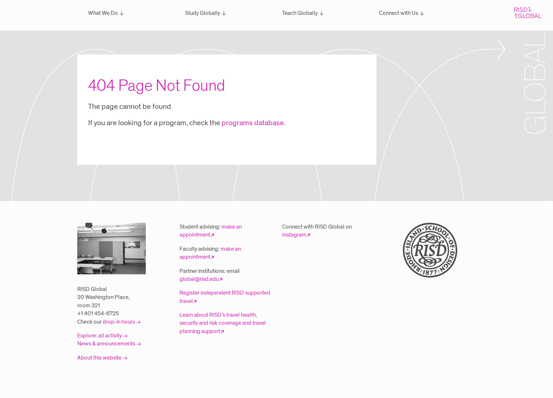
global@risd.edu (199, 279)
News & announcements (106, 343)
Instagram (294, 234)
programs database (253, 123)
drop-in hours (119, 321)
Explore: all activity (99, 335)
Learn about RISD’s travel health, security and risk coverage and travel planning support (222, 323)
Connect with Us (398, 13)
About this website (99, 357)
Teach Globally (300, 13)
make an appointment (210, 230)
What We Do (103, 13)
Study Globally (202, 13)
